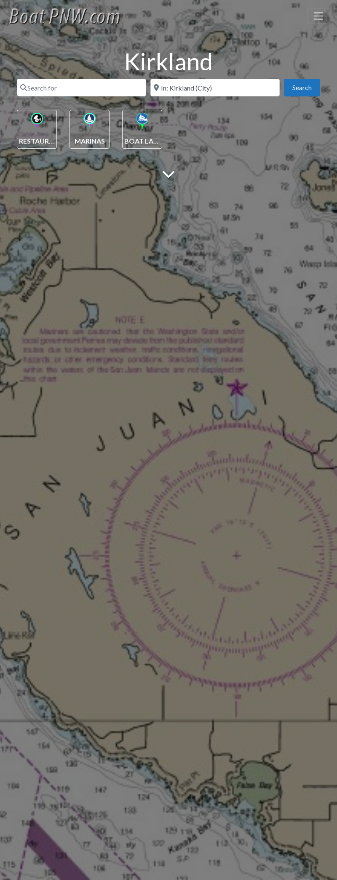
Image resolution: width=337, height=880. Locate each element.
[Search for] (81, 87)
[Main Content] (168, 173)
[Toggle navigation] (319, 16)
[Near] (215, 87)
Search (306, 86)
